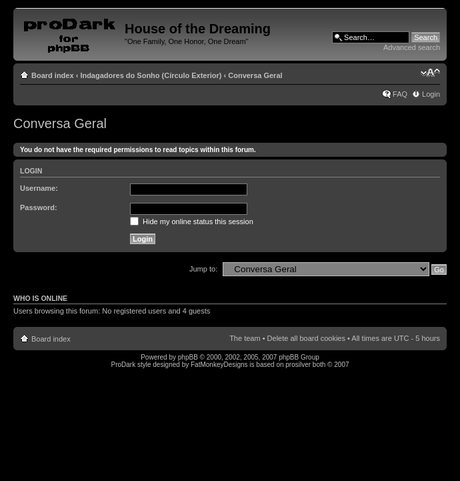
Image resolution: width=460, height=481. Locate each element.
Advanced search (411, 47)
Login (431, 94)
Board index (52, 75)
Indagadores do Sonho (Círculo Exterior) (150, 75)
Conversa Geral (255, 75)
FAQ (400, 94)
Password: (38, 207)
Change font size (430, 73)
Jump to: (203, 269)
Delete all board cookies (306, 338)
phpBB (188, 357)
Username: (39, 188)
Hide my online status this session (191, 221)
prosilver (298, 364)
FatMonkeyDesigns (219, 364)
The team (244, 338)
